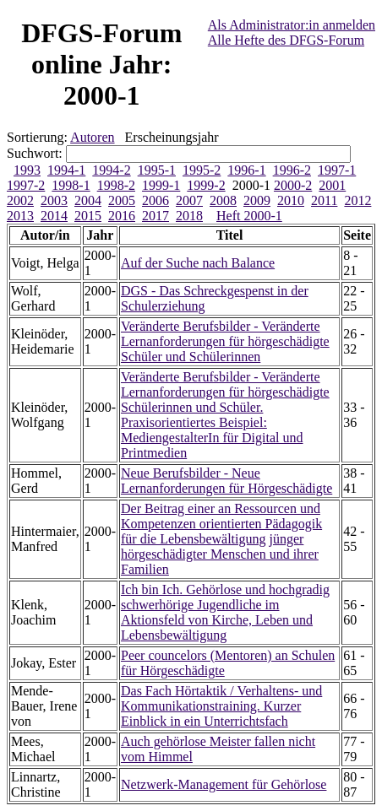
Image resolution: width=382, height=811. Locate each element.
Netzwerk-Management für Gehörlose (223, 784)
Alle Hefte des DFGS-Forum (286, 40)
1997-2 (26, 185)
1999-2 (206, 185)
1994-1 (66, 170)
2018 (189, 215)
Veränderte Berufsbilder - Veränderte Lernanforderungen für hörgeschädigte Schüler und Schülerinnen (225, 341)
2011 (324, 200)
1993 (27, 170)
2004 (87, 200)
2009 (256, 200)
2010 (290, 200)
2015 (87, 215)
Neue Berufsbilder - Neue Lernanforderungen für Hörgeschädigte (226, 480)
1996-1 (246, 170)
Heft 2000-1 (249, 215)
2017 (155, 215)
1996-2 (292, 170)
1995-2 (202, 170)
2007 (189, 200)
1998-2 (116, 185)
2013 (20, 215)
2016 (121, 215)
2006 (155, 200)
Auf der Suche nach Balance (198, 263)
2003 (54, 200)
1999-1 (161, 185)
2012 (357, 200)
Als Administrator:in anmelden (291, 25)
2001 (332, 185)
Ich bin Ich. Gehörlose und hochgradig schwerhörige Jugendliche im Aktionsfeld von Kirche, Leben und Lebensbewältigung (225, 612)
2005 (121, 200)
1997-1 (337, 170)
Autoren (92, 137)
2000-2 (293, 185)
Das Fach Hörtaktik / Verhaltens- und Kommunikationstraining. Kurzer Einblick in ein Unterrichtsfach (221, 706)
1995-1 (157, 170)
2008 (223, 200)
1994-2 (111, 170)
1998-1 (71, 185)
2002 (20, 200)
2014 (54, 215)
